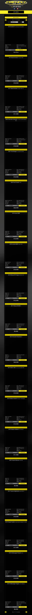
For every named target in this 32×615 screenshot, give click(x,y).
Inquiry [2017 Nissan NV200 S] (8, 329)
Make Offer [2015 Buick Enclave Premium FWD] (15, 80)
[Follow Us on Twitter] (16, 8)
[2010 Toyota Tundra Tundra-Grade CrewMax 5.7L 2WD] (16, 531)
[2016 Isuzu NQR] (16, 222)
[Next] (26, 20)
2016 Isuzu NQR (16, 213)
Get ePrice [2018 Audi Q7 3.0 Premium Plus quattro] (16, 52)
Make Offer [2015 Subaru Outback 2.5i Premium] (15, 452)
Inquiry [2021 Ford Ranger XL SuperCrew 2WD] (8, 174)
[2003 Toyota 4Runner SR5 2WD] (16, 469)
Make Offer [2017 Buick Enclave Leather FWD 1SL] (15, 111)
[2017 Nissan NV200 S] (16, 315)
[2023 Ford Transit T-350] (16, 191)
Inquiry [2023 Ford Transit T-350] (8, 205)
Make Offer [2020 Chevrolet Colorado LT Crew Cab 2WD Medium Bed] (15, 143)
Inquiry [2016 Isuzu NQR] (8, 236)
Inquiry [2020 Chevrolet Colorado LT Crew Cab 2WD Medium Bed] (8, 143)
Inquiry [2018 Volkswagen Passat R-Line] (8, 576)
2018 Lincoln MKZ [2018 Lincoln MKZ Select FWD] (16, 244)
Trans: (17, 108)
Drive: (6, 203)
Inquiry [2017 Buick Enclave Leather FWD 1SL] (8, 111)
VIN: (17, 75)
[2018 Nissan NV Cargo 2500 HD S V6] (16, 284)
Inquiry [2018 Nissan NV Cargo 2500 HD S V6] (8, 298)
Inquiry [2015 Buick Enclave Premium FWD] (8, 80)
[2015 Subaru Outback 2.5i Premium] (16, 438)
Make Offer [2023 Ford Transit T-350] (15, 205)
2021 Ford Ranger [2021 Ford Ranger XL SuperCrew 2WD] (16, 151)
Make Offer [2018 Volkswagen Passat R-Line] (15, 576)
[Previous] (5, 20)
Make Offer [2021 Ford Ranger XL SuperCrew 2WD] (15, 174)
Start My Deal (23, 80)
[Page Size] (23, 22)
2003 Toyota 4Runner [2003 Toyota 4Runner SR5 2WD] (16, 460)
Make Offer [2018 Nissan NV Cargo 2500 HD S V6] (15, 298)
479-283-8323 (17, 6)
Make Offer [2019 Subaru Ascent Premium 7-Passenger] (15, 421)
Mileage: (18, 203)
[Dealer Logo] (16, 3)
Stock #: (6, 75)
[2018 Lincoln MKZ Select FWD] (16, 253)
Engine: (18, 76)
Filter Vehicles (16, 17)
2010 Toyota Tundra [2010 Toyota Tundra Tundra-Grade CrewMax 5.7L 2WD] (16, 522)
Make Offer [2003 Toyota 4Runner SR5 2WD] (15, 483)
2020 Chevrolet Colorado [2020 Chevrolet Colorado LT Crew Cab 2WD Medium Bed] (16, 120)
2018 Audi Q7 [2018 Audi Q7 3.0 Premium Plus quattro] (16, 26)
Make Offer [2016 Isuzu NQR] (15, 236)
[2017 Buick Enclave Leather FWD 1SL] (16, 97)
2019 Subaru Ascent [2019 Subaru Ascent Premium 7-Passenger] (16, 398)
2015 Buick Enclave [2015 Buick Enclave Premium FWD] (16, 57)
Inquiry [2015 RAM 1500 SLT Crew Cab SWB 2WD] (8, 390)
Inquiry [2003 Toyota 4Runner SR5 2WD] (8, 483)
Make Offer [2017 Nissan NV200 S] (15, 329)
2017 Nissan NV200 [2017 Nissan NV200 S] (16, 305)
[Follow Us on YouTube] (17, 8)
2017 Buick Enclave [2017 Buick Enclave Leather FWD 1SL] (16, 88)
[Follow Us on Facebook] (14, 8)
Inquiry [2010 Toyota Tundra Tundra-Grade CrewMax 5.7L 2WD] (8, 545)
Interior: (6, 76)
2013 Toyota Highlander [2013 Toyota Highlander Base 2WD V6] (16, 491)
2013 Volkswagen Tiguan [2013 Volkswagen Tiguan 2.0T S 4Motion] (16, 583)
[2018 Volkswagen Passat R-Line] (16, 562)
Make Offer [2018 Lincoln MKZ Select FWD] (15, 267)
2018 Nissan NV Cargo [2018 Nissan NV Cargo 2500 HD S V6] (16, 275)
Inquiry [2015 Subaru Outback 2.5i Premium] (8, 452)
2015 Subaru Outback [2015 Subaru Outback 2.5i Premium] (16, 429)
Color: (6, 108)
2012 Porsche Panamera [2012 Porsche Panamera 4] (16, 336)
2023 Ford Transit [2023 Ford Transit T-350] (16, 182)
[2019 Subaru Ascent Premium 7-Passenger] (16, 407)
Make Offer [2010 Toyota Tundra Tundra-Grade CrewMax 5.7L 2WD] (15, 545)
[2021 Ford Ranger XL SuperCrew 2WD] (16, 160)
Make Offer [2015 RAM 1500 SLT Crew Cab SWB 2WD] (15, 390)
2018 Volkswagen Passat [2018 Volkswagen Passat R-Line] (16, 553)
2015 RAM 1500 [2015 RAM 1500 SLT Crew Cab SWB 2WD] (16, 367)
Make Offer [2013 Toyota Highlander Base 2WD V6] (15, 514)
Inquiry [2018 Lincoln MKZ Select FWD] (8, 267)
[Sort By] (14, 22)
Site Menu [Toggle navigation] (16, 12)
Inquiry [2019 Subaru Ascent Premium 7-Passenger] (8, 421)
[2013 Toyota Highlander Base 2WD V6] (16, 500)
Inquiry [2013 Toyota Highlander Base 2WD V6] (8, 514)
